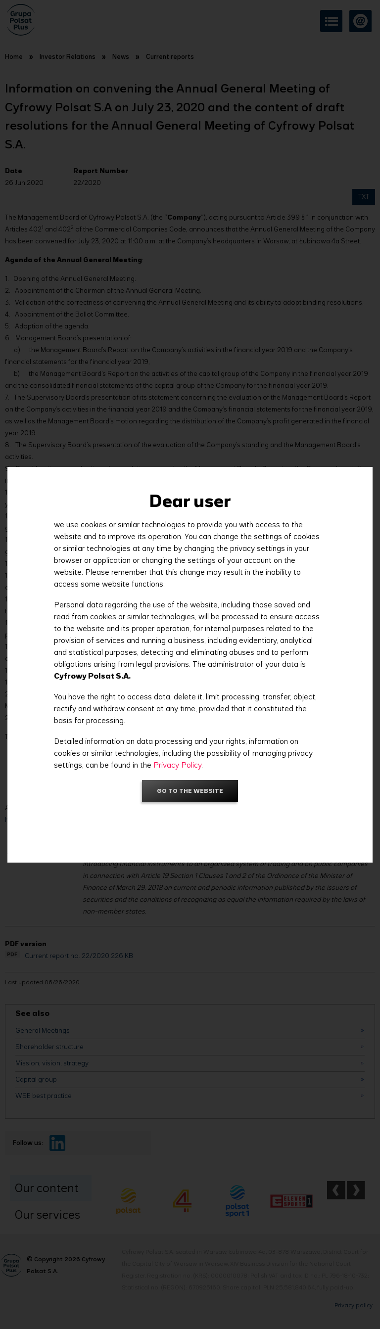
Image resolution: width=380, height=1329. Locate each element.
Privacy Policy (177, 765)
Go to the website (190, 790)
